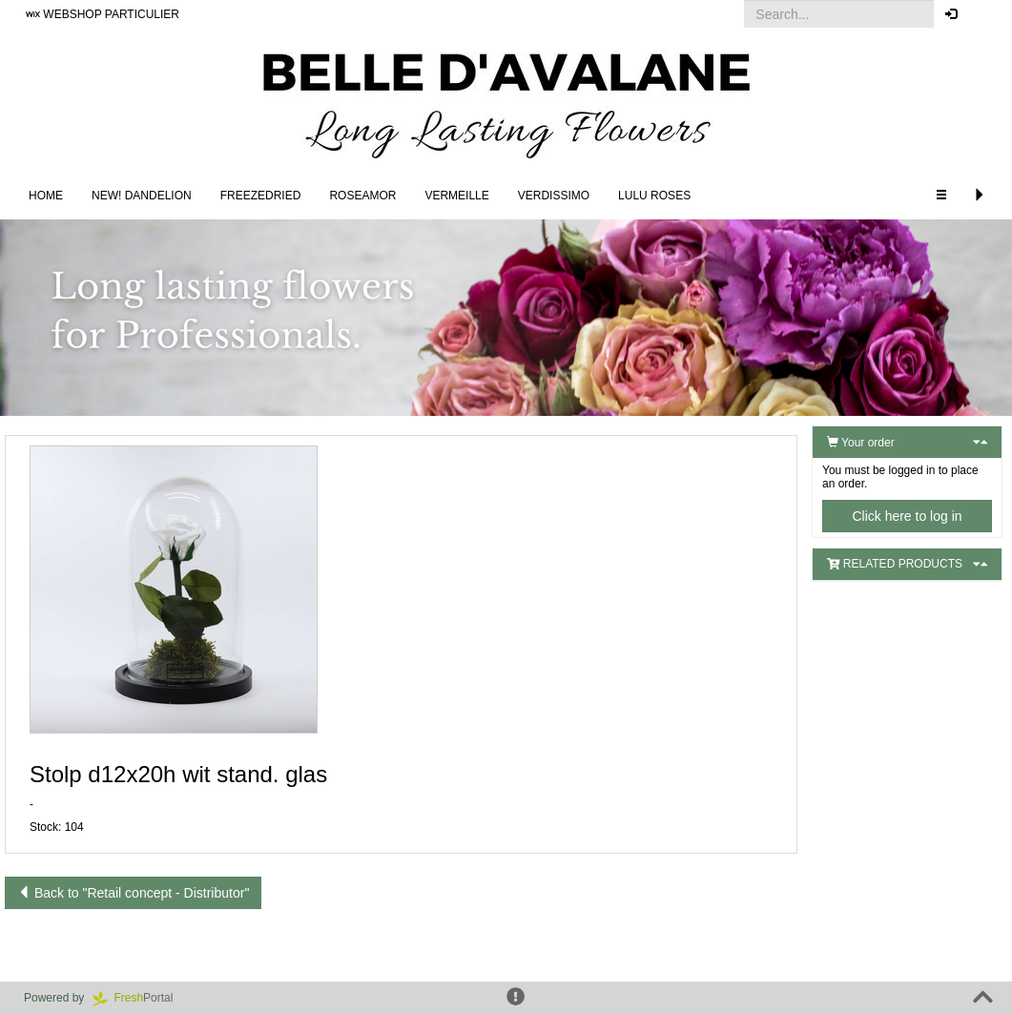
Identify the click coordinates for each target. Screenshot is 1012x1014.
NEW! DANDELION (142, 195)
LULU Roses (654, 195)
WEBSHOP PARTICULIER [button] (102, 14)
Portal (139, 997)
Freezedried (260, 195)
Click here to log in (906, 516)
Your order (861, 442)
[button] (983, 14)
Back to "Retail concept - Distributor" (133, 892)
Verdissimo (553, 195)
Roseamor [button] (362, 195)
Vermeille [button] (456, 195)
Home (46, 195)
